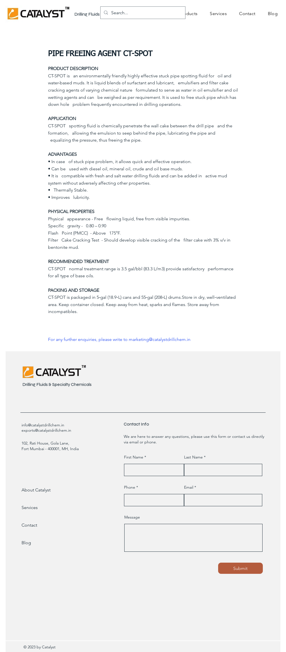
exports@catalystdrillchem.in (46, 430)
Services (30, 507)
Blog (26, 542)
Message (132, 517)
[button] (188, 13)
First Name (133, 457)
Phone (129, 487)
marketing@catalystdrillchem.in (159, 339)
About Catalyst (36, 490)
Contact (29, 525)
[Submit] (240, 568)
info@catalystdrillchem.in (43, 424)
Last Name (193, 457)
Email (188, 487)
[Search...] (142, 13)
